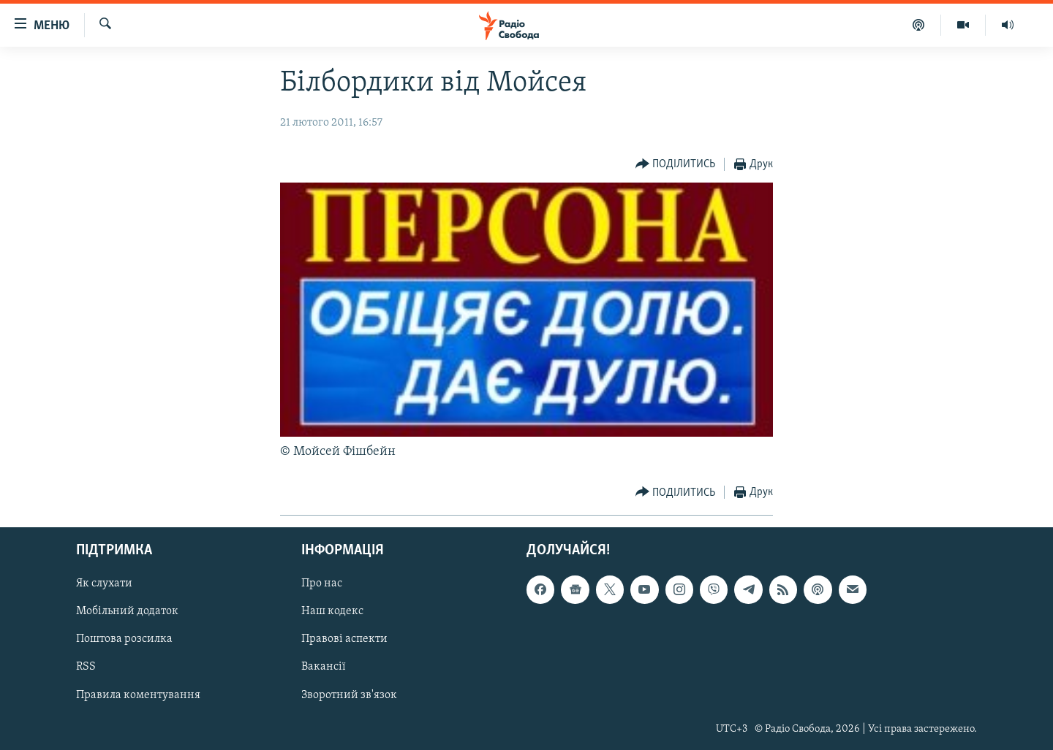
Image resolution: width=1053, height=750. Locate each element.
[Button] (675, 165)
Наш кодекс (332, 611)
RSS (86, 667)
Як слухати (104, 583)
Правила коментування (138, 694)
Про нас (321, 583)
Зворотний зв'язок (349, 694)
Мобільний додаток (127, 611)
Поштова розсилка (124, 639)
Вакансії (323, 667)
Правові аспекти (344, 639)
